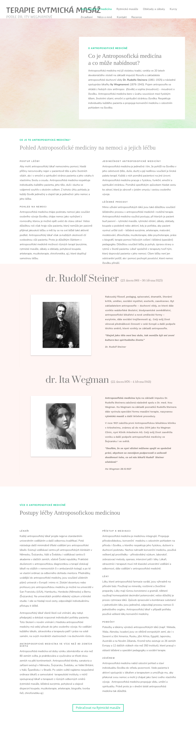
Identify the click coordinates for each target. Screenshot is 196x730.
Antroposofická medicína (96, 9)
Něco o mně (104, 17)
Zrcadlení (87, 17)
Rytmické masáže (127, 9)
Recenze (136, 17)
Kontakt (122, 17)
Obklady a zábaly (154, 9)
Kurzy (173, 9)
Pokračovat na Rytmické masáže (98, 708)
